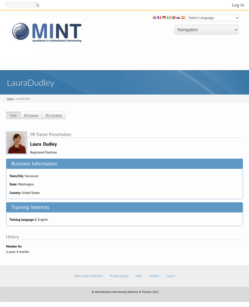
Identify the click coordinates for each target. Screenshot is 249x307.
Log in (238, 5)
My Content (53, 115)
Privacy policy (119, 276)
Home (10, 98)
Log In (170, 276)
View (13, 115)
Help (138, 276)
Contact (154, 276)
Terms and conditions (88, 276)
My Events (31, 115)
